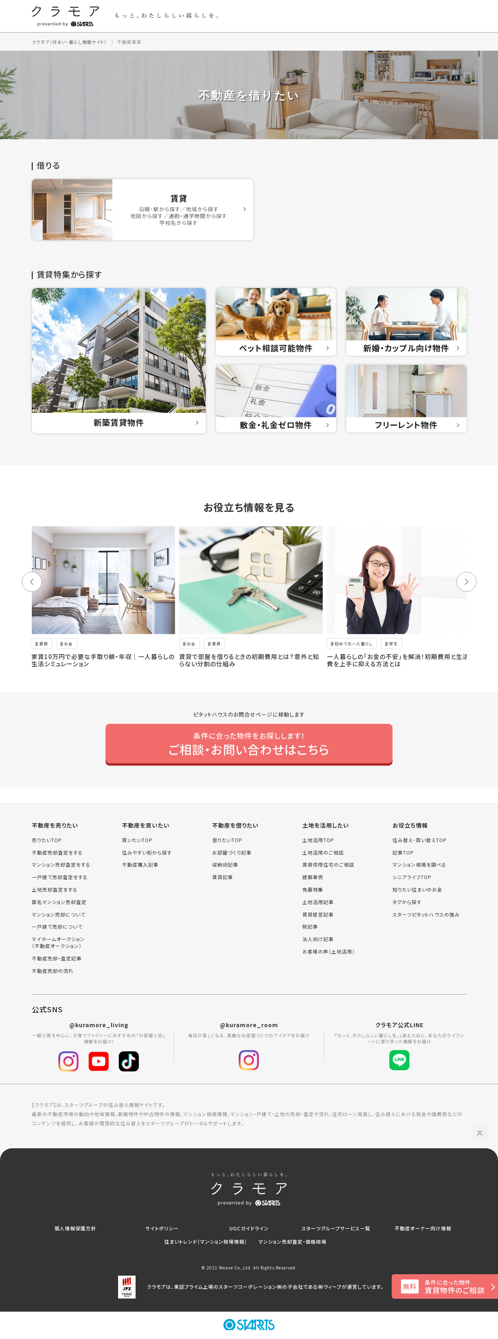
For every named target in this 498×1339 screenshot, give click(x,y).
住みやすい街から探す (147, 852)
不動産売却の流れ (53, 971)
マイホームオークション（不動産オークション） (58, 942)
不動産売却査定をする (57, 852)
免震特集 (312, 889)
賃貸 (43, 644)
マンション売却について (58, 914)
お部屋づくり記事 (232, 852)
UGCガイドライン (249, 1228)
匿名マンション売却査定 (59, 902)
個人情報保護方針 (75, 1228)
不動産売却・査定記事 (57, 958)
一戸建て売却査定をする (60, 877)
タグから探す (407, 902)
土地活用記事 (318, 902)
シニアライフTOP (412, 877)
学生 (393, 644)
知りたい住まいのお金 (417, 889)
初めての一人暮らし (354, 644)
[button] (32, 582)
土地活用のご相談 (323, 852)
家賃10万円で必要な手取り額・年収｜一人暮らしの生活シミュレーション (103, 660)
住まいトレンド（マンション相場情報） (205, 1241)
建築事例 (312, 877)
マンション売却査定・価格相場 (292, 1241)
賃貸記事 (222, 877)
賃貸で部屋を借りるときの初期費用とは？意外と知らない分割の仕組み (249, 660)
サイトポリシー (162, 1228)
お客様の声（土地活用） (328, 951)
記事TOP (403, 852)
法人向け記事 (318, 939)
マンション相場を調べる (419, 864)
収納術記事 (225, 864)
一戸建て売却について (57, 926)
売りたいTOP (47, 840)
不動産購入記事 (140, 864)
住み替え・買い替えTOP (420, 840)
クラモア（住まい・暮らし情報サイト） (69, 42)
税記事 (310, 926)
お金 (68, 644)
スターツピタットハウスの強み (426, 914)
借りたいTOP (227, 840)
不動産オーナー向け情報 (423, 1228)
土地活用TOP (318, 840)
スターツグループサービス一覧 (336, 1228)
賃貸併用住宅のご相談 (328, 864)
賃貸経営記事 (318, 914)
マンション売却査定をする (61, 864)
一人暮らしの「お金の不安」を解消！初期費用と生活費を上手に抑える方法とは (398, 660)
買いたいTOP (137, 840)
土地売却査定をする (55, 889)
